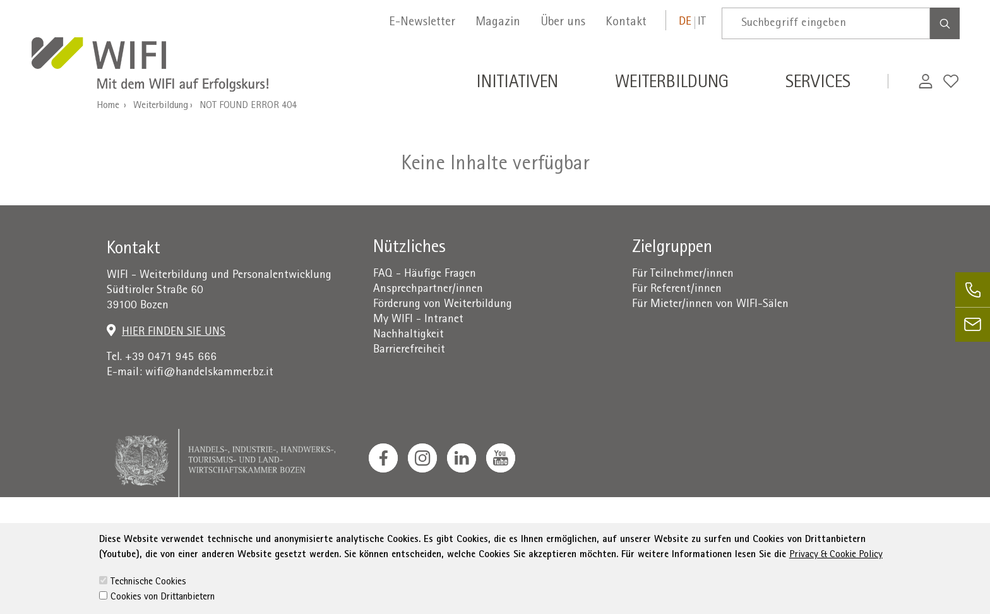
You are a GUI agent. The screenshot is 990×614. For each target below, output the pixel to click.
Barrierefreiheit (409, 350)
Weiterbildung (160, 106)
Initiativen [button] (517, 84)
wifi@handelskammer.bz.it (209, 373)
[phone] (972, 289)
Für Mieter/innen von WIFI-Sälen (710, 305)
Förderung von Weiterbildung (442, 305)
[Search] (945, 23)
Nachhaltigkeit (408, 335)
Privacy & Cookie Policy (836, 586)
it (702, 22)
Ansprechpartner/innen (428, 290)
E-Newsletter (422, 22)
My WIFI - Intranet (418, 320)
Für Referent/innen (677, 290)
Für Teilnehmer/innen (683, 274)
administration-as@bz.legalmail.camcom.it (802, 530)
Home (108, 106)
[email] (972, 324)
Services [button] (817, 84)
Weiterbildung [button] (672, 84)
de (685, 22)
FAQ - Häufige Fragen (424, 274)
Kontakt (626, 22)
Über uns (562, 22)
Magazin (497, 22)
